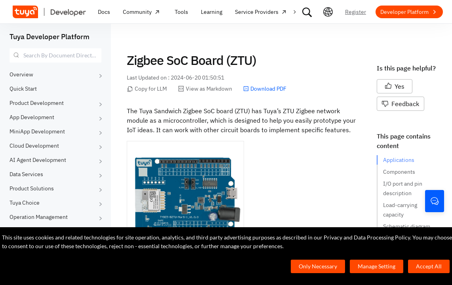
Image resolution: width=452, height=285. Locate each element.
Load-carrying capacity (400, 209)
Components (399, 171)
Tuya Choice (25, 202)
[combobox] (55, 55)
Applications (398, 159)
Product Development (37, 102)
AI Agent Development (38, 159)
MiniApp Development (37, 131)
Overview (21, 74)
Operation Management (39, 216)
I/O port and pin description (403, 188)
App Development (32, 117)
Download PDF (264, 88)
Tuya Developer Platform (50, 36)
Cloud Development (34, 145)
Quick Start (23, 88)
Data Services (26, 174)
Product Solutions (32, 188)
